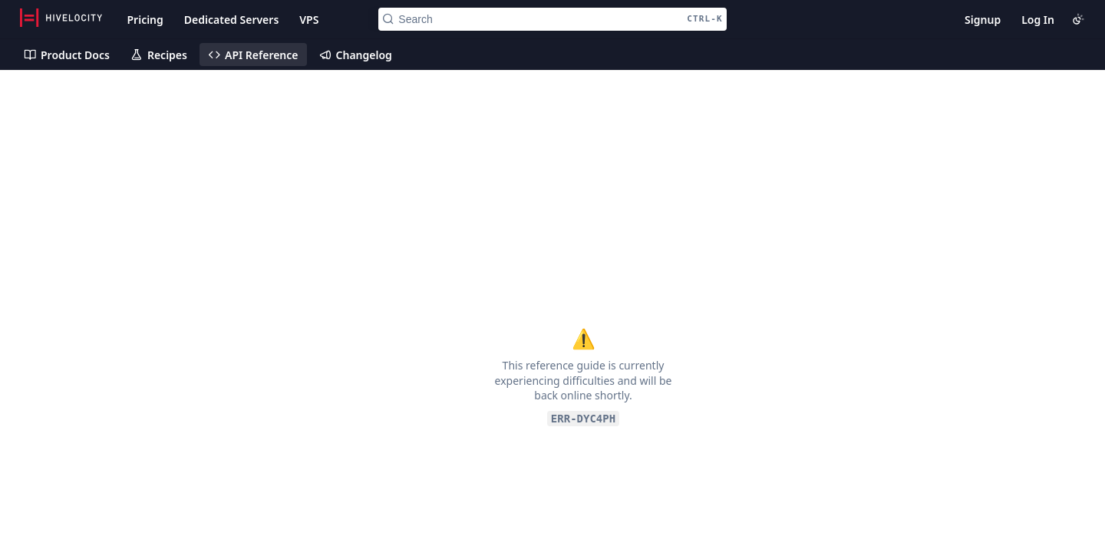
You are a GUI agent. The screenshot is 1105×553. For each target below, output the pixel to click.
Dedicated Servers (231, 19)
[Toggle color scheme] (1078, 19)
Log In (1037, 19)
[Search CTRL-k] (552, 19)
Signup (983, 19)
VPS (308, 19)
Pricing (145, 19)
